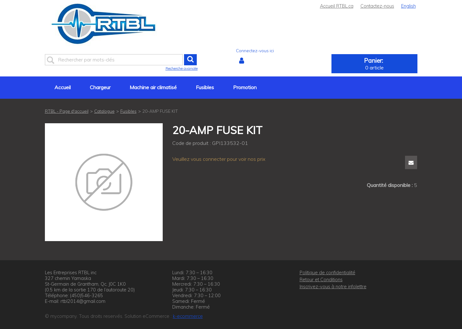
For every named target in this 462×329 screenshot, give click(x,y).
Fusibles (205, 87)
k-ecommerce (188, 316)
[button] (374, 63)
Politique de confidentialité (327, 272)
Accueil (62, 87)
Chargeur (100, 87)
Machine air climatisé (153, 87)
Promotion (245, 87)
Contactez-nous (377, 6)
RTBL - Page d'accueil (67, 111)
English (408, 6)
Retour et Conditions (321, 280)
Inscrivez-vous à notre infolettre (333, 287)
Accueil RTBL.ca (336, 6)
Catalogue (104, 111)
